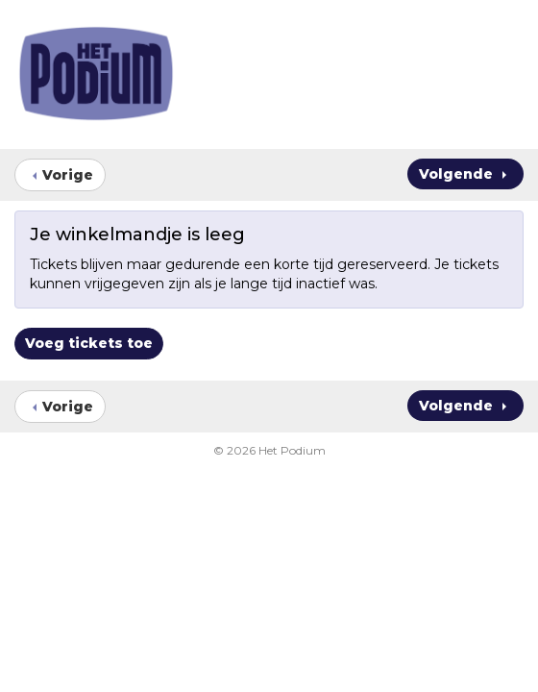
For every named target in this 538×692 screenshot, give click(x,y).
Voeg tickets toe (89, 343)
